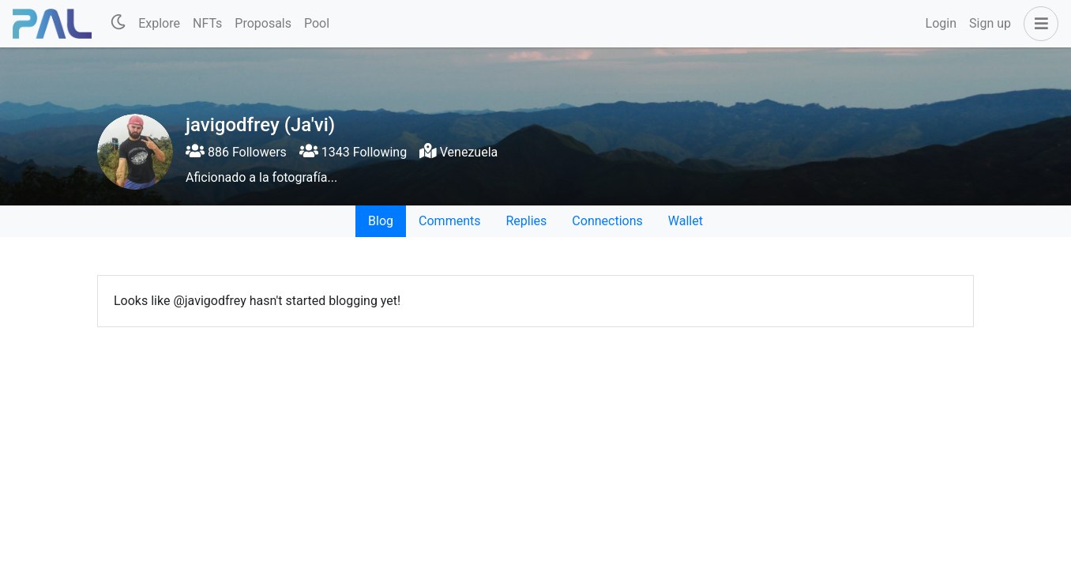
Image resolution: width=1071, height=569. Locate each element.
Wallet (685, 220)
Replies (526, 220)
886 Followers (236, 152)
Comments (449, 220)
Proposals (263, 23)
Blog (380, 220)
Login (941, 23)
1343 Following (353, 152)
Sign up (990, 23)
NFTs (207, 23)
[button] (1037, 23)
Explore (159, 23)
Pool (316, 23)
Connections (607, 220)
